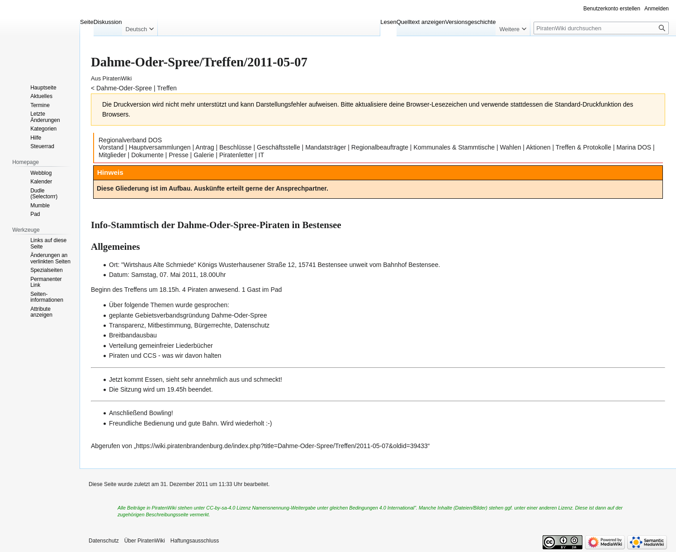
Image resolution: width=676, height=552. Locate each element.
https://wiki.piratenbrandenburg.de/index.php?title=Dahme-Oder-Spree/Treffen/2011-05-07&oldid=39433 (282, 445)
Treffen (167, 88)
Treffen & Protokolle (583, 147)
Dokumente (147, 155)
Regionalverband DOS (130, 140)
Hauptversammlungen (160, 147)
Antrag (204, 147)
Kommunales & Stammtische (454, 147)
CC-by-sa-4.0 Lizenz (228, 507)
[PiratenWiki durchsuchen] (601, 28)
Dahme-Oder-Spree (124, 88)
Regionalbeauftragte (379, 147)
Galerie (204, 155)
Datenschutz (104, 541)
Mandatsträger (325, 147)
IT (261, 155)
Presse (179, 155)
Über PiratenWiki (144, 541)
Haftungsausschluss (194, 541)
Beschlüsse (235, 147)
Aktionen (538, 147)
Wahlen (510, 147)
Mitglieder (112, 155)
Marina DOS (633, 147)
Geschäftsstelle (278, 147)
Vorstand (111, 147)
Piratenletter (236, 155)
